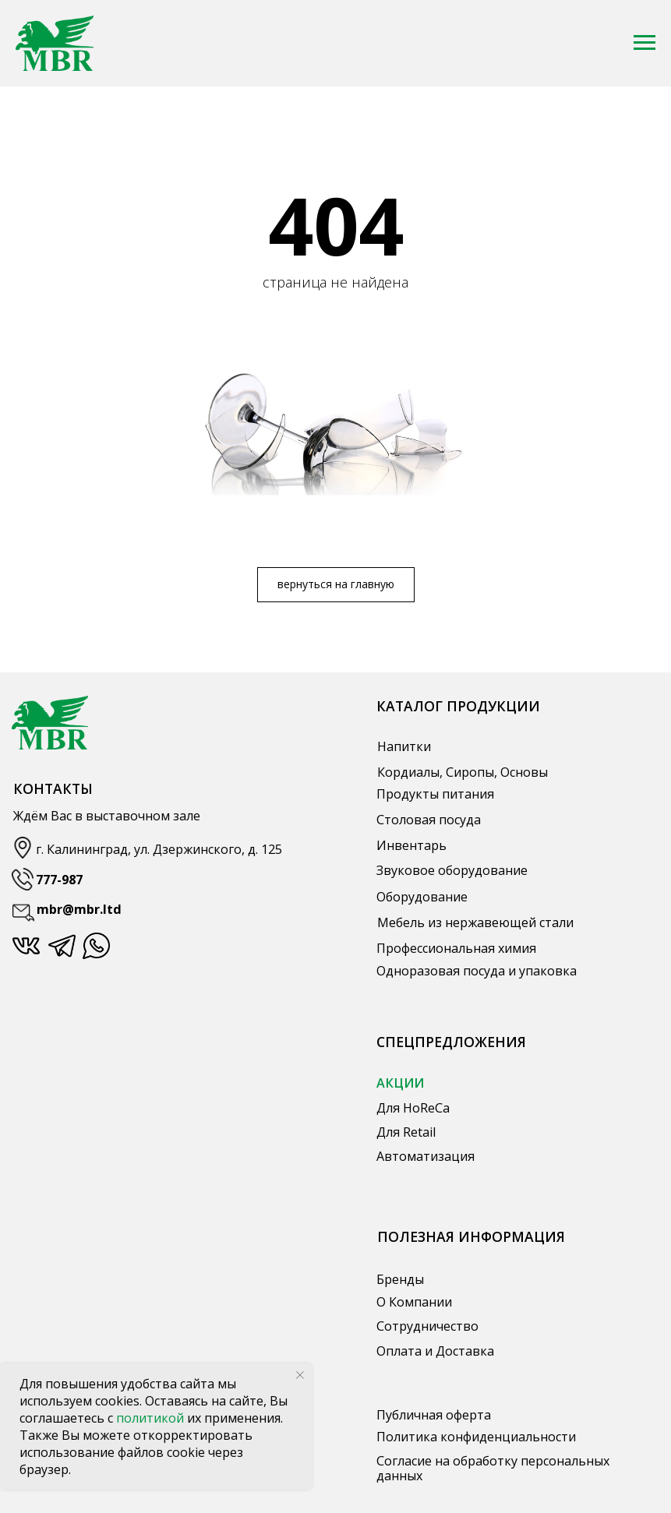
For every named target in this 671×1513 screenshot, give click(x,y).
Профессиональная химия (456, 948)
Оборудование (422, 896)
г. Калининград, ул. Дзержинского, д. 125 (159, 849)
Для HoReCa (413, 1107)
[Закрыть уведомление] (300, 1375)
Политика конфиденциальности (476, 1436)
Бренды (400, 1279)
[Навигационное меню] (644, 43)
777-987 (59, 879)
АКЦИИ (400, 1083)
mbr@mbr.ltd (79, 909)
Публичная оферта (433, 1414)
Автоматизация (425, 1156)
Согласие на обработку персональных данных (492, 1468)
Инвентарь (411, 845)
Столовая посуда (428, 819)
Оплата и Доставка (435, 1351)
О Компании (414, 1301)
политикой (151, 1418)
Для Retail (406, 1132)
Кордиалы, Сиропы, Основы (462, 772)
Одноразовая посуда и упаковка (476, 970)
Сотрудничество (427, 1326)
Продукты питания (435, 793)
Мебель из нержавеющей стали (475, 922)
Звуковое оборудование (452, 870)
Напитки (404, 746)
